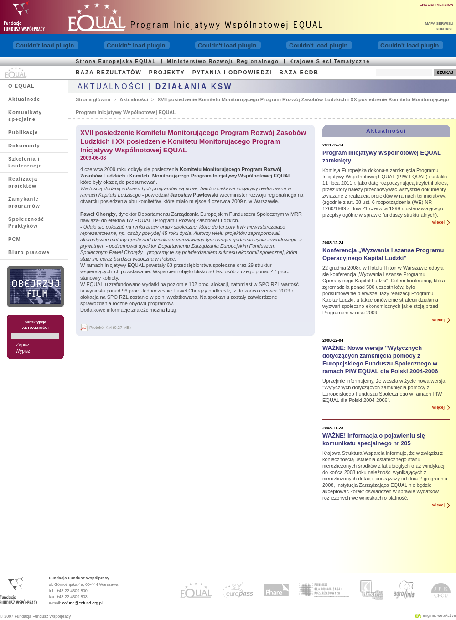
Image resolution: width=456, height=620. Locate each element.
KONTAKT (444, 29)
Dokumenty (24, 145)
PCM (14, 239)
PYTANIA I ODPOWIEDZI (232, 72)
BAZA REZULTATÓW (109, 72)
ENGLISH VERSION (436, 5)
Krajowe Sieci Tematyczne (330, 61)
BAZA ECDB (298, 72)
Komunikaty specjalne (25, 115)
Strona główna (93, 99)
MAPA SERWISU (439, 23)
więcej (438, 222)
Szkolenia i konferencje (25, 162)
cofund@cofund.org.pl (82, 603)
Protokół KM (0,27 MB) (110, 327)
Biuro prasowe (29, 252)
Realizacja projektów (22, 182)
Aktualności (25, 99)
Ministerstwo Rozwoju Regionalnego (223, 61)
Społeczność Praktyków (26, 222)
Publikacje (23, 132)
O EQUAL (21, 86)
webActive (446, 615)
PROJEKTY (167, 72)
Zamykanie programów (24, 202)
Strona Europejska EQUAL (116, 61)
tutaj (171, 310)
